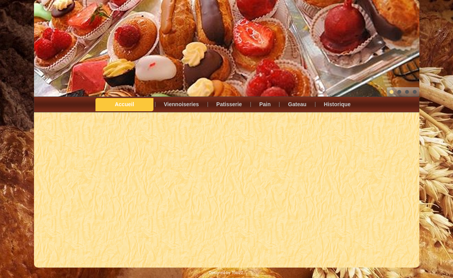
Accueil (124, 104)
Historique (337, 104)
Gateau (297, 104)
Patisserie (229, 104)
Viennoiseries (181, 104)
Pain (265, 104)
